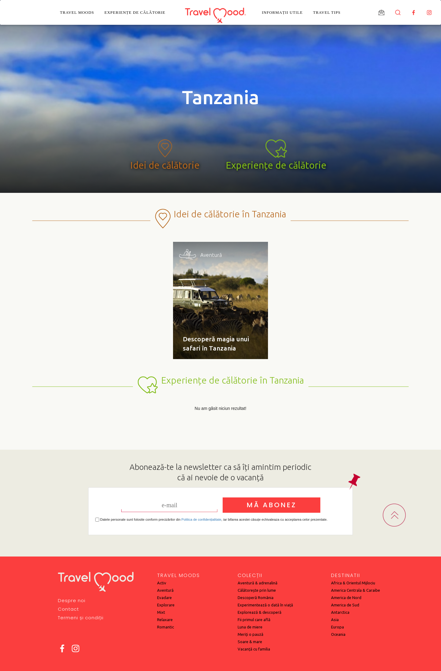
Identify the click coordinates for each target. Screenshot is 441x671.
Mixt (161, 612)
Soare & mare (250, 641)
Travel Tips (327, 12)
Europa (337, 627)
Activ (161, 583)
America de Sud (345, 605)
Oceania (338, 634)
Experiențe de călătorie (134, 12)
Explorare (166, 605)
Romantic (165, 627)
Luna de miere (250, 627)
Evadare (164, 597)
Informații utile (282, 12)
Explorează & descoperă (259, 612)
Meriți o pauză (250, 634)
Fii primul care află (254, 619)
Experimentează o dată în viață (265, 605)
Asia (335, 619)
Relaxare (165, 619)
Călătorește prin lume (257, 590)
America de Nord (346, 597)
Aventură (165, 590)
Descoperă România (255, 597)
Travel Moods (77, 12)
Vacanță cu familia (254, 649)
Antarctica (340, 612)
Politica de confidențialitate (201, 519)
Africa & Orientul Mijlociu (353, 583)
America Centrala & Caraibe (355, 590)
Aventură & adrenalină (257, 583)
